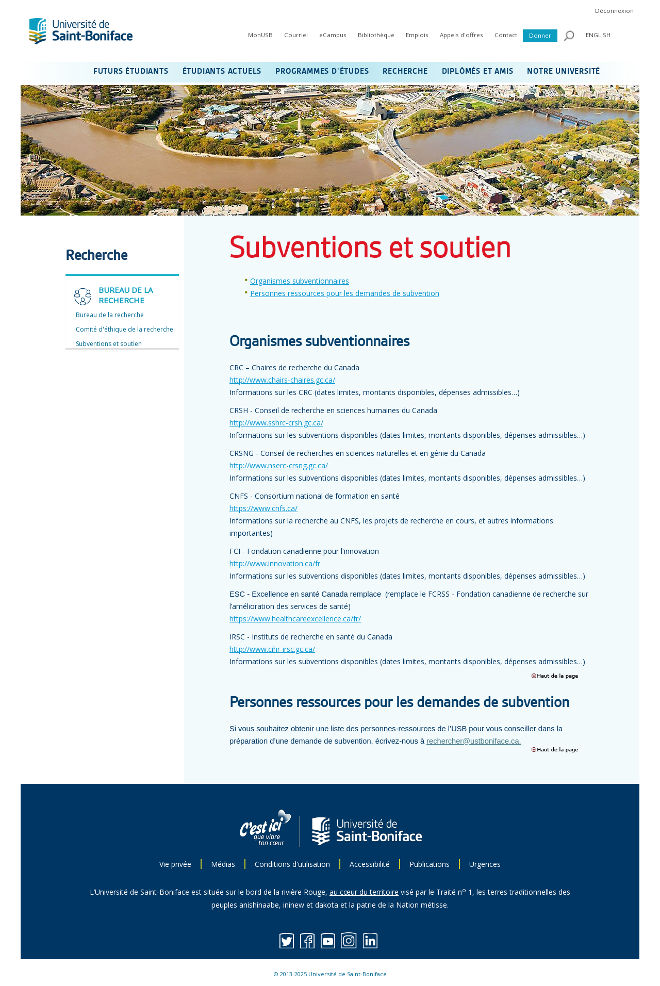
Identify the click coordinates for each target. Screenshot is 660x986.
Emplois (417, 35)
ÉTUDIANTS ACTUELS (222, 72)
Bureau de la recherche (110, 314)
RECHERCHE (405, 72)
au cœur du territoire (364, 892)
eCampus (332, 35)
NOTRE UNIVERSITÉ (563, 72)
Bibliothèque (376, 35)
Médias (223, 864)
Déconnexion (614, 10)
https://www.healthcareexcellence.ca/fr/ (295, 618)
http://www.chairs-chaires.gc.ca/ (282, 380)
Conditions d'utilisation (292, 864)
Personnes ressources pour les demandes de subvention (344, 293)
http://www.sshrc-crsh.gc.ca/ (276, 423)
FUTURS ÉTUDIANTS (131, 72)
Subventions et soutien (109, 343)
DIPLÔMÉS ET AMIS (478, 72)
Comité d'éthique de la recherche (124, 329)
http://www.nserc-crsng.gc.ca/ (278, 465)
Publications (429, 864)
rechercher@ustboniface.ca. (473, 741)
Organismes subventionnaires (299, 281)
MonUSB (260, 35)
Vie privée (175, 864)
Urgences (485, 864)
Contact (505, 35)
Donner (540, 35)
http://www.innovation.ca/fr (274, 563)
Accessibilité (370, 864)
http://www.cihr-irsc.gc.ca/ (272, 649)
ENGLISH (598, 35)
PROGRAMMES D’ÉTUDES (322, 72)
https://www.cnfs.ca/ (263, 508)
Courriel (296, 35)
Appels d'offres (461, 35)
